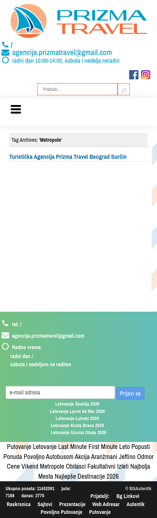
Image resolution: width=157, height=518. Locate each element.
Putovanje (100, 511)
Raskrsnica (19, 504)
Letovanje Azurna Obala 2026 (79, 432)
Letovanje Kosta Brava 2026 (77, 425)
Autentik (135, 504)
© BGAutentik (138, 488)
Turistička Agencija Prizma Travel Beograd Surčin (68, 157)
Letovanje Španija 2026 (77, 404)
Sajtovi (44, 504)
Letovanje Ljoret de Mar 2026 (77, 411)
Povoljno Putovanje (61, 511)
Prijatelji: (100, 495)
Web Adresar (106, 504)
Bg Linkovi (128, 495)
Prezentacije (72, 504)
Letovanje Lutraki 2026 (77, 418)
